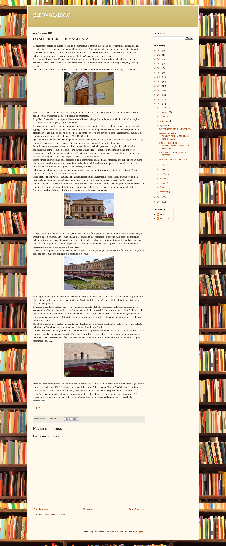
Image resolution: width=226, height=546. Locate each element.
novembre (164, 112)
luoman (120, 532)
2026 (159, 50)
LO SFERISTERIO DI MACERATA (175, 129)
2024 (159, 59)
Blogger (138, 532)
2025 (159, 55)
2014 (159, 104)
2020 (159, 77)
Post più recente (41, 509)
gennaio (163, 192)
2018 (159, 86)
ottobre (163, 116)
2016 (159, 95)
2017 (159, 90)
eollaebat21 (165, 218)
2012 (159, 202)
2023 (159, 64)
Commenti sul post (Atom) (54, 514)
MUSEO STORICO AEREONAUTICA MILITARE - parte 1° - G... (175, 146)
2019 (159, 81)
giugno (163, 169)
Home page (88, 509)
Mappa (36, 407)
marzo (163, 183)
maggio (163, 174)
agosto (163, 125)
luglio (162, 165)
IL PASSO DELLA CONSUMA (173, 159)
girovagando (52, 14)
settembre (164, 121)
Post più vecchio (136, 509)
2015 (159, 99)
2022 (159, 68)
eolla (162, 214)
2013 (159, 197)
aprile (162, 178)
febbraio (164, 187)
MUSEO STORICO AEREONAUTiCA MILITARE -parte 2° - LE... (175, 136)
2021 (159, 72)
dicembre (164, 108)
